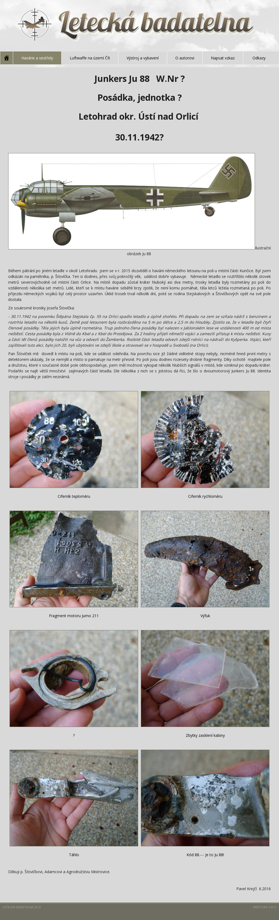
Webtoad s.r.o (264, 907)
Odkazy (259, 58)
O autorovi (184, 58)
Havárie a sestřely (37, 58)
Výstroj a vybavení (143, 58)
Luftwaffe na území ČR (90, 58)
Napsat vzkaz (223, 58)
